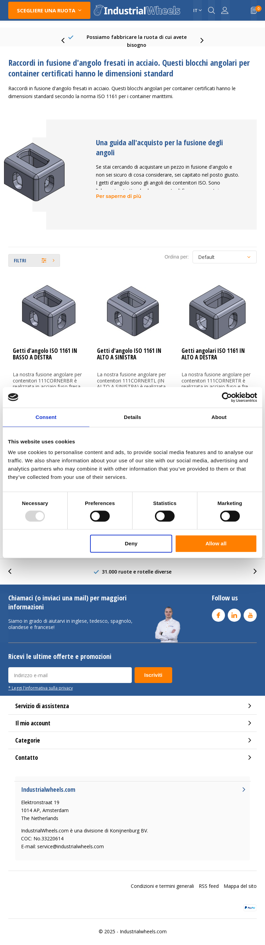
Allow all (215, 543)
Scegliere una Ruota (46, 10)
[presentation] (66, 38)
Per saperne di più (118, 190)
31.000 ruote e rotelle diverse (136, 564)
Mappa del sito (240, 879)
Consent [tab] (46, 417)
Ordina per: (177, 250)
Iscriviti (153, 668)
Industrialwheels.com (143, 924)
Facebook (218, 607)
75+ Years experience (136, 37)
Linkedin (234, 607)
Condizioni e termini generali (162, 879)
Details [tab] (132, 417)
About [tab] (219, 417)
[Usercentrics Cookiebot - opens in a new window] (227, 397)
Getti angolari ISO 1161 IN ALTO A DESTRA (213, 347)
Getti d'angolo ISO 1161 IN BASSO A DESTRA (45, 347)
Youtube (250, 607)
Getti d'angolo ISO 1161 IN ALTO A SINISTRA (129, 347)
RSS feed (209, 879)
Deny (131, 543)
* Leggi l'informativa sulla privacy (40, 681)
